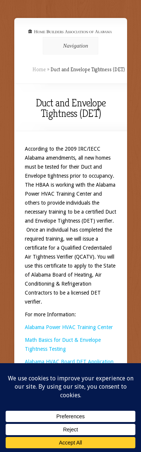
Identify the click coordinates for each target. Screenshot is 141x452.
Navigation (69, 46)
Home (39, 69)
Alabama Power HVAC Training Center (69, 327)
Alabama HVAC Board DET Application (69, 362)
